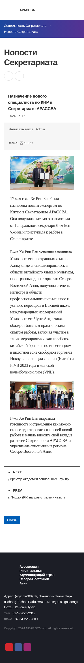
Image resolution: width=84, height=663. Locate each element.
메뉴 (77, 10)
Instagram (27, 647)
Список (12, 520)
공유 (8, 76)
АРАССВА (27, 10)
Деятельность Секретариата (25, 25)
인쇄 (19, 76)
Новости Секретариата (21, 31)
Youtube (9, 647)
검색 (68, 10)
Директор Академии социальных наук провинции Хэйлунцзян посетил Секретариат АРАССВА (40, 479)
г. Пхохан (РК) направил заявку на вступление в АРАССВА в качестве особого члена (40, 497)
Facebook (18, 647)
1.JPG (26, 143)
